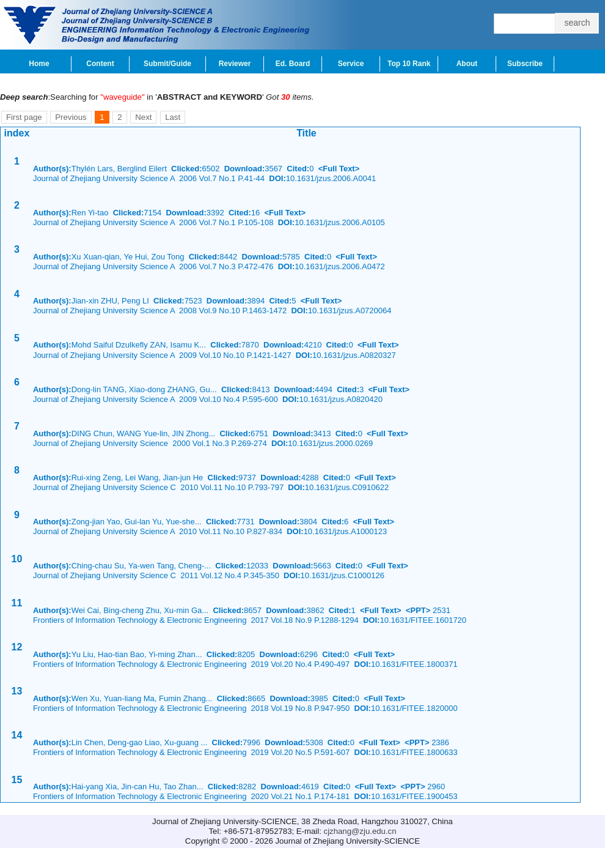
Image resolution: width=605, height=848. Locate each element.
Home (39, 63)
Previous (70, 117)
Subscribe (525, 63)
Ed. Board (293, 63)
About (467, 63)
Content (100, 63)
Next (143, 117)
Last (172, 117)
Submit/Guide (167, 63)
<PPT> (418, 610)
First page (24, 117)
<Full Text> (339, 168)
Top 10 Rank (408, 63)
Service (351, 63)
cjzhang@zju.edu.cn (360, 831)
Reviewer (235, 63)
